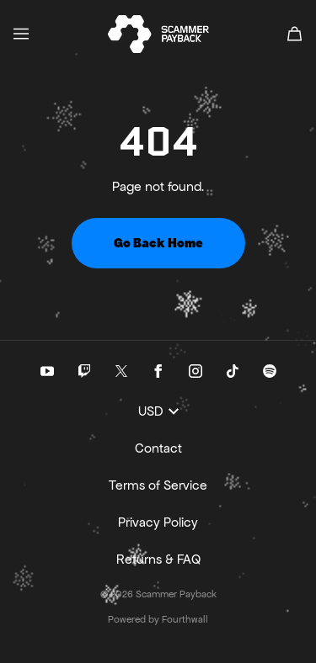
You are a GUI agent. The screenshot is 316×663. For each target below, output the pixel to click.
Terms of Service (158, 485)
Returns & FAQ (158, 559)
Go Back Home (158, 243)
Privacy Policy (158, 522)
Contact (158, 448)
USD (158, 411)
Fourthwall (185, 619)
